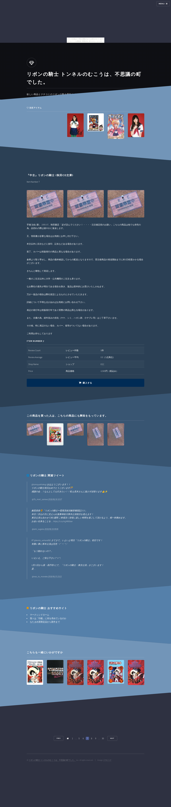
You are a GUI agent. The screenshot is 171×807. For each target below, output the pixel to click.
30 (103, 738)
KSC (102, 364)
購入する (87, 383)
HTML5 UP (107, 760)
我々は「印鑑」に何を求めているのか (48, 618)
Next (112, 738)
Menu (162, 4)
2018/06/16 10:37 (55, 499)
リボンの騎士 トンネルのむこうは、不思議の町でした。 (52, 760)
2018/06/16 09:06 (51, 529)
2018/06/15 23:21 (55, 576)
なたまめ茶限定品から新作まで (45, 621)
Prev (59, 738)
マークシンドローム (39, 614)
